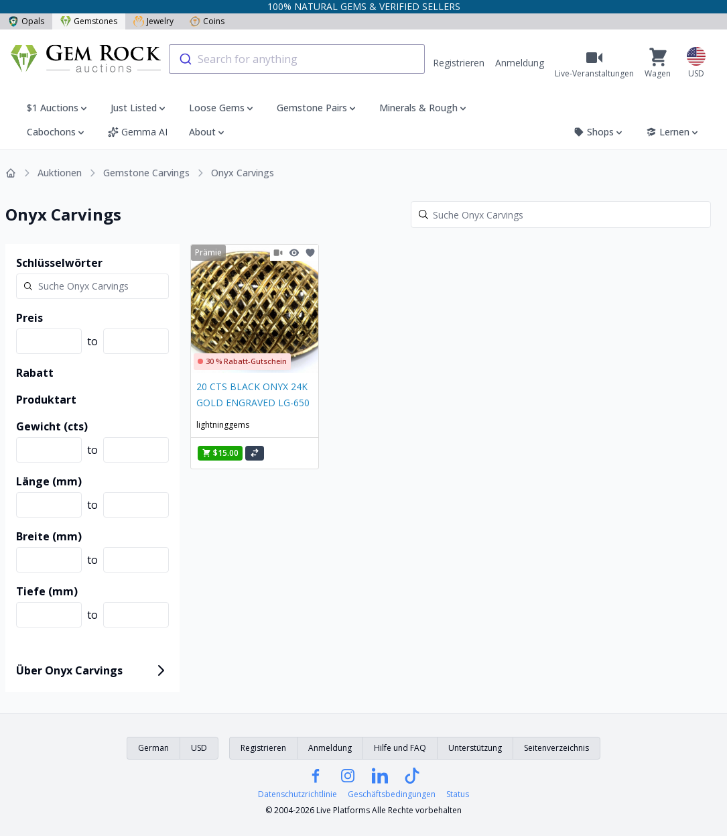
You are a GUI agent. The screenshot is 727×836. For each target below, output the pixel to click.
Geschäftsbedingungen (392, 794)
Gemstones (88, 21)
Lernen (673, 131)
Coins (207, 21)
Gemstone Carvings (146, 172)
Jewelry (153, 21)
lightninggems (222, 424)
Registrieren (458, 62)
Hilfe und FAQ (400, 748)
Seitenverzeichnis (556, 748)
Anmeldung (519, 62)
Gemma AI (138, 131)
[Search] (561, 214)
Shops (599, 131)
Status (457, 794)
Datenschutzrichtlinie (297, 794)
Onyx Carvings (242, 172)
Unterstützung (475, 748)
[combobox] (297, 59)
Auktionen (60, 172)
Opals (26, 21)
